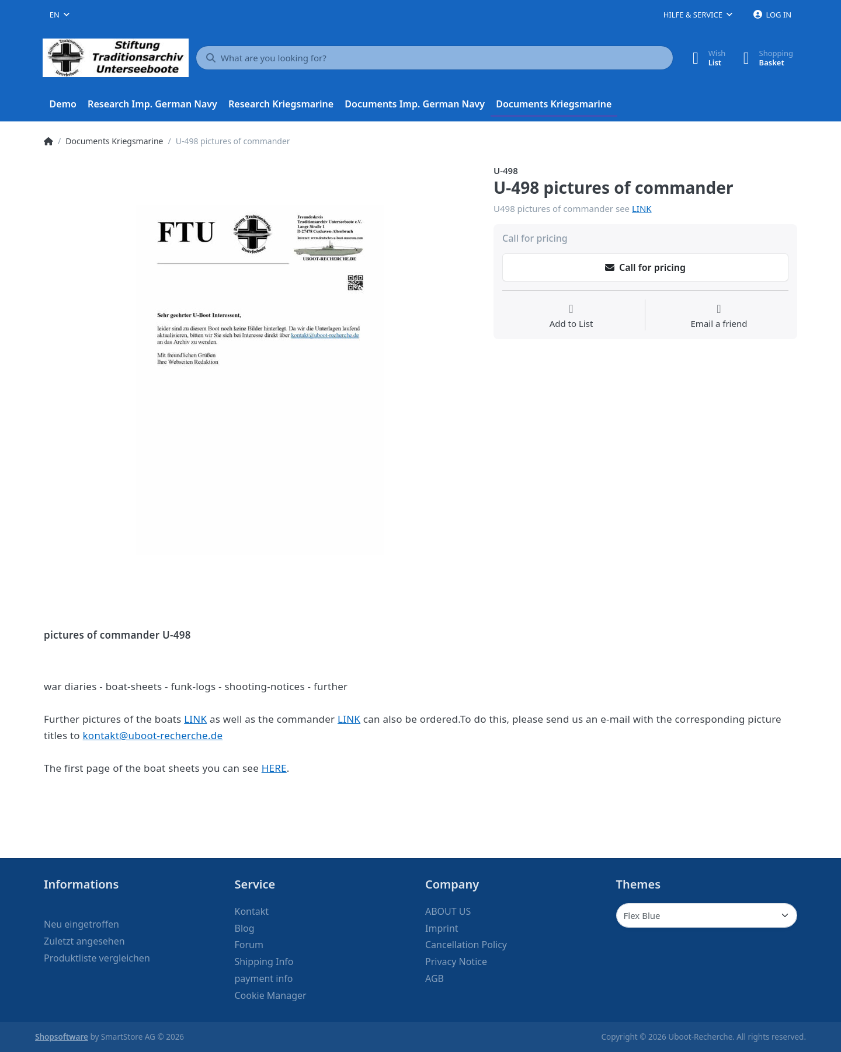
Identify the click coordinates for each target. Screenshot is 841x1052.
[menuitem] (63, 104)
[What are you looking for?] (434, 58)
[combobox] (59, 15)
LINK (642, 208)
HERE (274, 768)
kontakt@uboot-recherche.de (153, 735)
